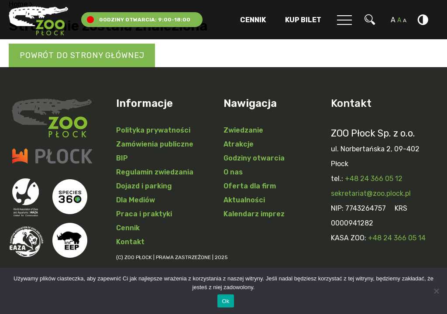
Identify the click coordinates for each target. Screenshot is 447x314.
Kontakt (130, 242)
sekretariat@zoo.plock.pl (371, 193)
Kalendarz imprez (254, 214)
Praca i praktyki (144, 214)
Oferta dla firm (250, 186)
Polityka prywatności (153, 130)
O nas (233, 172)
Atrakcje (239, 144)
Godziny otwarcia (254, 158)
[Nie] (436, 291)
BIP (122, 158)
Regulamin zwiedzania (154, 172)
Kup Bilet (303, 20)
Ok (225, 301)
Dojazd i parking (144, 186)
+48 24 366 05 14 (397, 238)
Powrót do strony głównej (82, 55)
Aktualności (244, 200)
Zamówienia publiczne (154, 144)
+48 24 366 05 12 (373, 178)
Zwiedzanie (243, 130)
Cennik (253, 20)
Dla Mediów (135, 200)
